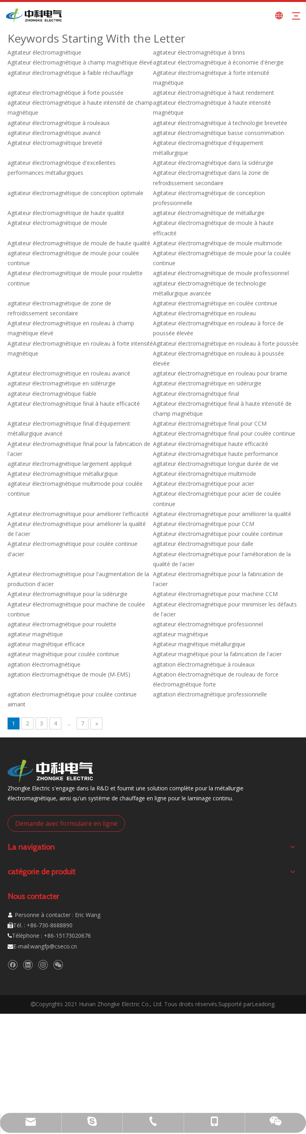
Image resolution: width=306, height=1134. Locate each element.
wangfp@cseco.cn (53, 946)
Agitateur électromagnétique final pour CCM (210, 423)
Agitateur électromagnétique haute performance (215, 454)
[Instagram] (43, 965)
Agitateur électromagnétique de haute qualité (66, 213)
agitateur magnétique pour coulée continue (63, 654)
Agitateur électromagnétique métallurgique (63, 473)
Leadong (263, 1004)
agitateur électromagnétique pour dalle (203, 543)
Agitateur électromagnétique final (196, 393)
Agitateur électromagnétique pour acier (203, 483)
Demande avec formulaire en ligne (66, 823)
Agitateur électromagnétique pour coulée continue (218, 534)
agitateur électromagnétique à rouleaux (59, 123)
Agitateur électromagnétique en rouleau (204, 313)
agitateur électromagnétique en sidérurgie (62, 383)
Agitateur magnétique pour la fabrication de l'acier (217, 654)
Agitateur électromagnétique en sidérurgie (207, 383)
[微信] (58, 965)
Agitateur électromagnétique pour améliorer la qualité (222, 514)
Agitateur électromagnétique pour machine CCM (215, 594)
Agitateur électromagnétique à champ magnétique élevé (80, 62)
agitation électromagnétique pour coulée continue (72, 694)
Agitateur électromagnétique (44, 52)
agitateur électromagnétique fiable (52, 393)
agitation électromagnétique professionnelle (210, 694)
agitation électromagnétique (44, 664)
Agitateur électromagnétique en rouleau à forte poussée (225, 343)
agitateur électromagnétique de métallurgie (209, 213)
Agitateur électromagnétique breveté (55, 143)
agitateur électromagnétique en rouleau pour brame (220, 373)
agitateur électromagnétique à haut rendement (213, 92)
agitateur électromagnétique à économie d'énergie (218, 62)
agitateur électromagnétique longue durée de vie (216, 463)
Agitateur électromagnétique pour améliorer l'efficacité (78, 514)
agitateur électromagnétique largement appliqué (70, 463)
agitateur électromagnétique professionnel (208, 624)
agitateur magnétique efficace (46, 644)
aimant (17, 704)
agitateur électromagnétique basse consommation (218, 133)
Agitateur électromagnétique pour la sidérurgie (68, 594)
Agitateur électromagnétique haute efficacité (210, 444)
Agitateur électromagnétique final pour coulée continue (224, 433)
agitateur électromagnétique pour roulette (62, 624)
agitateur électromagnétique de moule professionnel (221, 273)
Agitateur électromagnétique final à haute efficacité (74, 403)
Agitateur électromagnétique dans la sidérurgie (213, 162)
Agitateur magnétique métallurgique (199, 644)
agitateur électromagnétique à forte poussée (66, 92)
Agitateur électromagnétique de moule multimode (217, 243)
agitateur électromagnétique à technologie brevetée (220, 123)
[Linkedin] (28, 965)
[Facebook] (13, 965)
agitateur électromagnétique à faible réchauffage (70, 72)
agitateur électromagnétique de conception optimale (75, 193)
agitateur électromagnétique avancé (54, 133)
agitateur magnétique (35, 634)
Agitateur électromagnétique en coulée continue (215, 303)
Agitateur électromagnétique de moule (57, 223)
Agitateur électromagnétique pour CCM (203, 524)
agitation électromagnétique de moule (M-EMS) (69, 674)
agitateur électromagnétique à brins (199, 52)
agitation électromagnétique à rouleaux (204, 664)
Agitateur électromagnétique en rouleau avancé (69, 373)
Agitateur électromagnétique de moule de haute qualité (79, 243)
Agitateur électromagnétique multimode (204, 473)
